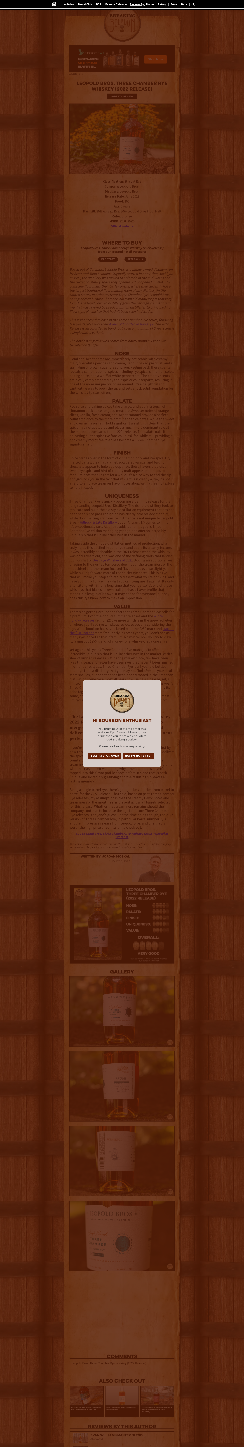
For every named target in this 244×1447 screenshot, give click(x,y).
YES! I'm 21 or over (105, 756)
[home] (54, 4)
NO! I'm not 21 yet (138, 756)
